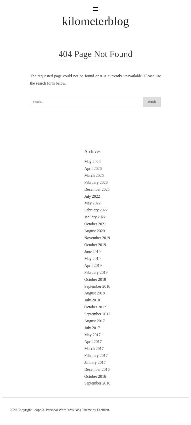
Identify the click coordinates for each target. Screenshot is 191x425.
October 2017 (95, 307)
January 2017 (95, 362)
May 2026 (92, 161)
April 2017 (93, 341)
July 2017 (92, 328)
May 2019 (92, 258)
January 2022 (95, 217)
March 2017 (94, 348)
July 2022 (92, 196)
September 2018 (97, 286)
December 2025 (97, 189)
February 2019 (96, 272)
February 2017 (96, 355)
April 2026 (93, 168)
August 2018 (94, 293)
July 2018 (92, 300)
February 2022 (96, 210)
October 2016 (95, 376)
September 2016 (97, 383)
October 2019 (95, 245)
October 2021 (95, 224)
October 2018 (95, 279)
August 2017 (94, 321)
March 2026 (94, 175)
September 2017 (97, 314)
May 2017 (92, 335)
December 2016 (97, 369)
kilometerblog (95, 21)
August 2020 (94, 231)
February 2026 (96, 182)
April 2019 (93, 265)
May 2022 (92, 203)
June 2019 (92, 251)
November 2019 (97, 238)
